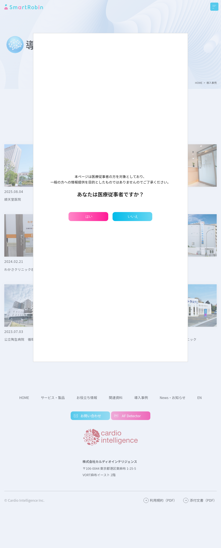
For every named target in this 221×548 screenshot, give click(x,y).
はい (88, 216)
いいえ (133, 216)
